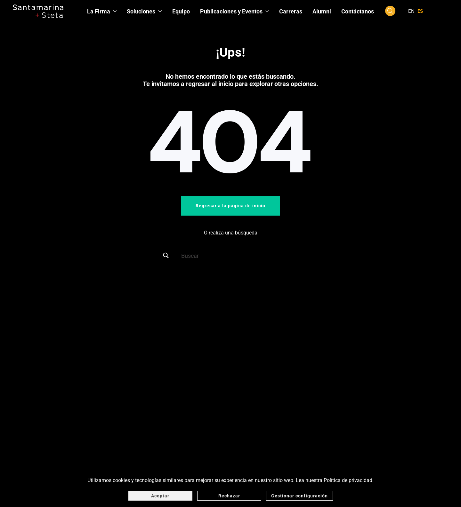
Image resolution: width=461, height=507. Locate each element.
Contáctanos (357, 11)
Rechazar (229, 495)
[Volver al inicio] (38, 11)
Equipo (181, 11)
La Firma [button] (102, 11)
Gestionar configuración (299, 495)
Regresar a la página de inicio (230, 205)
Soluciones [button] (144, 11)
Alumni (321, 11)
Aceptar (160, 495)
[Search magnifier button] (168, 255)
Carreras (290, 11)
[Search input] (240, 255)
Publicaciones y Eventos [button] (234, 11)
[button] (390, 10)
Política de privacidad (348, 480)
